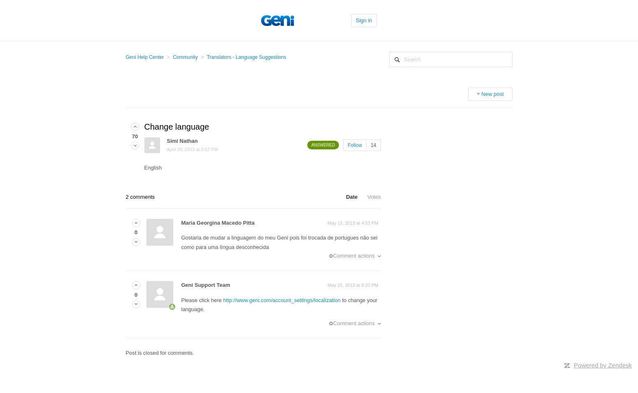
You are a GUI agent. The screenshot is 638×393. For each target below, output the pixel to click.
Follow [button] (355, 145)
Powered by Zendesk (603, 365)
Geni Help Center (145, 57)
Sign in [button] (364, 20)
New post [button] (492, 94)
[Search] (451, 59)
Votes (374, 197)
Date (351, 197)
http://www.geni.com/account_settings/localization (281, 300)
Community (185, 57)
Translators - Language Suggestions (246, 57)
